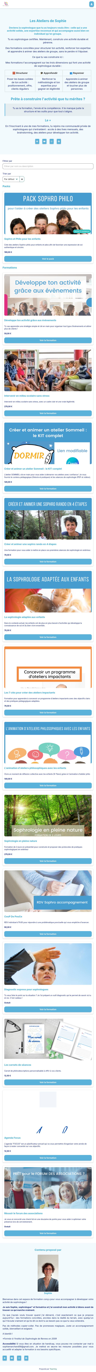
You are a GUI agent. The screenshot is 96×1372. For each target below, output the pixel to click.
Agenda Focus (12, 1137)
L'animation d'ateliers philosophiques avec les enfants (35, 768)
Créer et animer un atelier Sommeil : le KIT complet (33, 468)
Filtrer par (7, 161)
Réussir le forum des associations (23, 1213)
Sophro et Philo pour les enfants (22, 239)
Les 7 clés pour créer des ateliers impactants (29, 692)
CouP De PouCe (13, 916)
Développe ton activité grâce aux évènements (30, 320)
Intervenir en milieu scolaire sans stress (26, 395)
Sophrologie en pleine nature (20, 841)
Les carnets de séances (17, 1064)
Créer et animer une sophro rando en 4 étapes (30, 544)
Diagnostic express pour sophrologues (26, 989)
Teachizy (53, 1369)
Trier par (7, 173)
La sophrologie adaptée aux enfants (24, 617)
